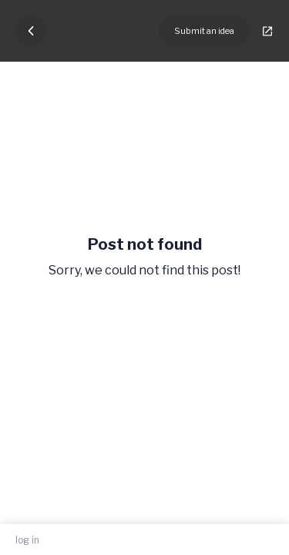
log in (27, 540)
